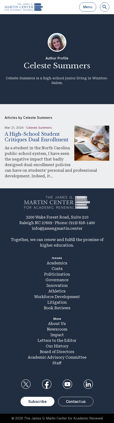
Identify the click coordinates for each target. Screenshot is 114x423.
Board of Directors (57, 352)
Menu (87, 7)
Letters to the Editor (57, 340)
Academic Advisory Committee (57, 357)
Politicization (57, 274)
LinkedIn (88, 384)
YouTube (67, 384)
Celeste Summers (39, 127)
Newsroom (57, 329)
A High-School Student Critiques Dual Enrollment (36, 136)
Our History (57, 346)
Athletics (57, 291)
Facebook (46, 384)
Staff (57, 363)
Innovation (57, 285)
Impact (57, 335)
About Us (57, 323)
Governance (57, 280)
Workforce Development (57, 297)
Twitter (26, 384)
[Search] (104, 7)
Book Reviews (57, 308)
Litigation (57, 302)
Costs (57, 268)
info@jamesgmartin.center (57, 228)
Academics (57, 263)
